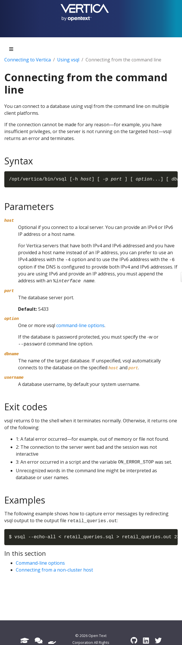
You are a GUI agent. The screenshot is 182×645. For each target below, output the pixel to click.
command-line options (80, 325)
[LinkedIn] (146, 640)
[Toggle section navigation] (11, 49)
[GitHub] (134, 640)
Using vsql (68, 60)
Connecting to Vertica (27, 60)
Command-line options (40, 563)
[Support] (52, 640)
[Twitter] (158, 640)
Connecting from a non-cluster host (54, 570)
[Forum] (38, 640)
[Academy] (24, 640)
